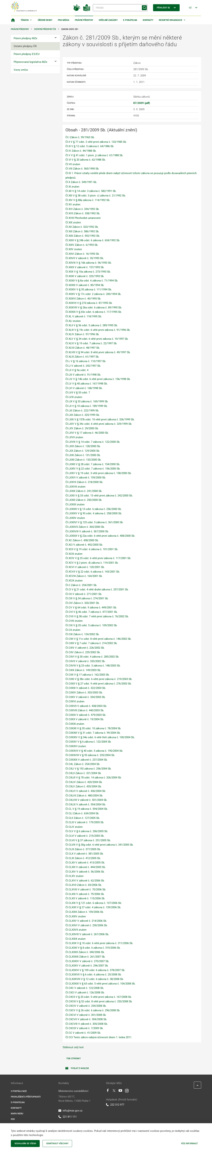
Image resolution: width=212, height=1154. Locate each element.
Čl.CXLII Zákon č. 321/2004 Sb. (83, 773)
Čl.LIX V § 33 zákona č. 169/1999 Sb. (86, 401)
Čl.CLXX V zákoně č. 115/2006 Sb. (85, 898)
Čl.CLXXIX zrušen (75, 938)
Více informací (189, 1143)
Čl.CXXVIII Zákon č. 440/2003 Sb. (84, 710)
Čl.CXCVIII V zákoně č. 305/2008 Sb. (86, 1023)
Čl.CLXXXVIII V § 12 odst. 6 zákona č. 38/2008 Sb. (94, 979)
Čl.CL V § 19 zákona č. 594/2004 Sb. (86, 808)
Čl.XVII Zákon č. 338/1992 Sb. (82, 213)
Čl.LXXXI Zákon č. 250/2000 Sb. (83, 500)
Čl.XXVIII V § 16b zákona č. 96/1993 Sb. (88, 262)
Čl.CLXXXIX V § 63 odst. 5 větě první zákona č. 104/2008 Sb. (100, 983)
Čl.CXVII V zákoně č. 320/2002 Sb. (85, 661)
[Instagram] (127, 1091)
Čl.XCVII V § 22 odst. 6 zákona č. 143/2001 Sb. (92, 571)
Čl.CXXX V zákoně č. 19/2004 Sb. (84, 719)
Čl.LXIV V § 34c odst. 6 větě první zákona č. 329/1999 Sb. (98, 423)
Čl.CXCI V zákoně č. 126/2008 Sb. (85, 992)
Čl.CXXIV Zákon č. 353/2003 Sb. (84, 692)
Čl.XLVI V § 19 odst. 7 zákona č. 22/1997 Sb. (91, 343)
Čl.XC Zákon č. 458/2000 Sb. (82, 540)
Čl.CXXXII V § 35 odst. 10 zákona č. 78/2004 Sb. (93, 728)
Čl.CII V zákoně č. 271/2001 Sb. (83, 594)
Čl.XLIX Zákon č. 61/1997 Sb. (82, 356)
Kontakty (148, 20)
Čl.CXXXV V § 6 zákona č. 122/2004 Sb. (88, 741)
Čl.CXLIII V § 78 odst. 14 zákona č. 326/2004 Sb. (93, 777)
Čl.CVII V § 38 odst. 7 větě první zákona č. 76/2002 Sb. (97, 616)
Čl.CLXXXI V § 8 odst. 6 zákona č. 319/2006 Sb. (93, 947)
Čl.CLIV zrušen (74, 826)
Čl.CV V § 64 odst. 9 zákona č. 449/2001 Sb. (91, 607)
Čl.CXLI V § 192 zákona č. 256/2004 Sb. (88, 768)
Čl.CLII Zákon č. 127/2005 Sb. (82, 818)
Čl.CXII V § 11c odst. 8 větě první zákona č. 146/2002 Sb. (98, 638)
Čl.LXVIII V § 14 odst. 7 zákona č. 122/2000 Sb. (92, 441)
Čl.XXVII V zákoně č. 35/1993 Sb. (84, 258)
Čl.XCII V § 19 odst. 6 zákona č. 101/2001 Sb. (91, 549)
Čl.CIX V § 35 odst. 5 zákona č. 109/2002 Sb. (91, 625)
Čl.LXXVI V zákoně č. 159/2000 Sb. (85, 477)
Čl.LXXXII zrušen (74, 504)
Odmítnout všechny (57, 1143)
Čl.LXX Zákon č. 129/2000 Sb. (82, 450)
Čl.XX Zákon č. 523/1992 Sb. (81, 226)
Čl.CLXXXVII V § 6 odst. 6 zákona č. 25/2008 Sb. (93, 974)
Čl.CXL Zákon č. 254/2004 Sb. (82, 764)
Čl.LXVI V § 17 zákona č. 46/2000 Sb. (87, 432)
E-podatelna (130, 20)
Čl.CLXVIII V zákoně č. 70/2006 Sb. (85, 889)
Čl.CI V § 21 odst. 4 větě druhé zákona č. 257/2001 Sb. (97, 589)
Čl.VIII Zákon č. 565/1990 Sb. (82, 168)
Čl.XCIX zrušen (74, 580)
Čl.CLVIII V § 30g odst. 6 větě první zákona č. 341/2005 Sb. (99, 844)
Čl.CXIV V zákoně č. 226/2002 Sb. (85, 647)
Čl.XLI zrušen (73, 321)
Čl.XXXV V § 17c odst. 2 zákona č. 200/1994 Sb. (93, 294)
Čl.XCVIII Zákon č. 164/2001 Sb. (84, 576)
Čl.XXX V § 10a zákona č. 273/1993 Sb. (88, 271)
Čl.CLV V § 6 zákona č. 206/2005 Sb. (86, 831)
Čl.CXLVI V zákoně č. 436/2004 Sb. (85, 791)
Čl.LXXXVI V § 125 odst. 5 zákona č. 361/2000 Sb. (94, 522)
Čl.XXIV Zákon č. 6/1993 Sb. (81, 244)
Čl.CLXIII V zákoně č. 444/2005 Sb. (85, 867)
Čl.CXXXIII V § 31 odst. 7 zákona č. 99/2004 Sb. (93, 732)
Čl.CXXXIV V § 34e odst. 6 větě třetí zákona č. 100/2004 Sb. (100, 737)
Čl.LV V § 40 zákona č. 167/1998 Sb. (86, 383)
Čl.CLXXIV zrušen (75, 916)
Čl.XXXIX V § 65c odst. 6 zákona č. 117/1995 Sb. (93, 311)
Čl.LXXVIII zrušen (75, 486)
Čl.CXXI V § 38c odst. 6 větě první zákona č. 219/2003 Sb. (98, 679)
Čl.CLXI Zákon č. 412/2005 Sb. (83, 858)
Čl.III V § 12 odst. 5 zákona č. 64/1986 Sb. (89, 146)
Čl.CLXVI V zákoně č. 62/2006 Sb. (85, 880)
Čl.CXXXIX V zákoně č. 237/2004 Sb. (86, 759)
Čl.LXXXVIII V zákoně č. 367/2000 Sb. (87, 531)
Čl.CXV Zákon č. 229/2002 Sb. (82, 652)
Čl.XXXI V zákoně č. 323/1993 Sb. (84, 276)
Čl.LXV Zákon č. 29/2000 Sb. (82, 428)
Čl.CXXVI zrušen (74, 701)
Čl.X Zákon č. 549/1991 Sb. (81, 182)
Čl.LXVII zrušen (74, 437)
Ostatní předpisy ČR (45, 29)
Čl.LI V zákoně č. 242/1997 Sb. (83, 365)
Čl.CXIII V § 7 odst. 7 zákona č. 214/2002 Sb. (91, 643)
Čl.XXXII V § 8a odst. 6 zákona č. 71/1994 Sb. (91, 280)
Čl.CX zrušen (72, 629)
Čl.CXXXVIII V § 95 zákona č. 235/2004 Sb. (90, 755)
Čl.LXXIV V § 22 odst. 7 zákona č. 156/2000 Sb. (92, 468)
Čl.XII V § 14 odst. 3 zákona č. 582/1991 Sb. (90, 191)
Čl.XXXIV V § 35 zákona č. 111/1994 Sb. (88, 289)
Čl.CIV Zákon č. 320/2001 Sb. (82, 603)
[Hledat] (120, 7)
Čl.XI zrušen (72, 186)
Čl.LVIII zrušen (73, 397)
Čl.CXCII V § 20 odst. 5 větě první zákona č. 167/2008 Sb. (98, 996)
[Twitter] (114, 1091)
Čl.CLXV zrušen (74, 876)
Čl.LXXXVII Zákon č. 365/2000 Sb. (85, 526)
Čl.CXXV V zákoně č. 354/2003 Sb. (85, 697)
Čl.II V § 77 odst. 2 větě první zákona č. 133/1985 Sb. (96, 141)
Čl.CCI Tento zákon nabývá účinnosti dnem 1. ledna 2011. (98, 1037)
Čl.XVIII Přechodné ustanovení (83, 218)
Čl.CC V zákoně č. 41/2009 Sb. (83, 1032)
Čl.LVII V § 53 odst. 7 (77, 392)
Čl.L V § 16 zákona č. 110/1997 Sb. (85, 361)
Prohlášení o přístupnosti (26, 1097)
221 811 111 (67, 1116)
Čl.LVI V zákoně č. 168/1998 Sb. (84, 388)
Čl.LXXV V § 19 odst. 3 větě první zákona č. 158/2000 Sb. (98, 473)
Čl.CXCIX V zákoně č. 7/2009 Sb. (84, 1028)
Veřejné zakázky (108, 20)
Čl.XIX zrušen (73, 222)
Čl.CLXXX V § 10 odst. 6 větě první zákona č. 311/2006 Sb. (99, 943)
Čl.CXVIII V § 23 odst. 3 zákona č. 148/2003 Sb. (93, 665)
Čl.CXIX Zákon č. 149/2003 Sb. (83, 670)
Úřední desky (45, 20)
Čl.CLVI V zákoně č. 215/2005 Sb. (84, 835)
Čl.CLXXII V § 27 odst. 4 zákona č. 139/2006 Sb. (93, 907)
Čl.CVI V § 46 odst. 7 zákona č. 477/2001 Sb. (91, 611)
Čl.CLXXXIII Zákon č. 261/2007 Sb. (85, 956)
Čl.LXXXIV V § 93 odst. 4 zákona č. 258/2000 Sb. (93, 513)
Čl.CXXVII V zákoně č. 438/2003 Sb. (86, 706)
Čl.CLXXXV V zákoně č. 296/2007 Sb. (86, 965)
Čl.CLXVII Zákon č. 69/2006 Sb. (83, 885)
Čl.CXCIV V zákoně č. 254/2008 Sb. (85, 1005)
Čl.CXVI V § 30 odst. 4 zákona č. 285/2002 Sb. (92, 656)
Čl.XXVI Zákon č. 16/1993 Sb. (82, 253)
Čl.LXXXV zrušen (75, 518)
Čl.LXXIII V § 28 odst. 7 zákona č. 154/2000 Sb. (92, 464)
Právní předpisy (84, 20)
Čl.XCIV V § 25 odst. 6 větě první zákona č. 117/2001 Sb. (98, 558)
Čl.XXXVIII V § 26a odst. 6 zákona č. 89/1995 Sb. (93, 307)
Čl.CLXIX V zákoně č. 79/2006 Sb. (84, 894)
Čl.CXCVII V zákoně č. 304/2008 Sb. (86, 1019)
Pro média (63, 20)
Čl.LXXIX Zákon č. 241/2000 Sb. (83, 491)
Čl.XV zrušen (72, 204)
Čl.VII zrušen (72, 164)
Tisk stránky (73, 1058)
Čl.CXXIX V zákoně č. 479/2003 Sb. (85, 715)
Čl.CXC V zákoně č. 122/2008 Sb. (84, 988)
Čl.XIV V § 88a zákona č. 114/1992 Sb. (87, 200)
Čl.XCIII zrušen (73, 553)
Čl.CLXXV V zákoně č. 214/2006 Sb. (86, 920)
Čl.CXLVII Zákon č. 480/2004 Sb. (84, 795)
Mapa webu (17, 1113)
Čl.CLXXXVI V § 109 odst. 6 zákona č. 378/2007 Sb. (95, 970)
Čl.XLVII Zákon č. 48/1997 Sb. (82, 347)
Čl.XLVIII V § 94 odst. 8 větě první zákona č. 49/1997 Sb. (97, 352)
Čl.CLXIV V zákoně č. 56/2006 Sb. (85, 871)
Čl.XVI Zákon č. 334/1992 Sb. (82, 209)
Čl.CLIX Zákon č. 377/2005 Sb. (83, 849)
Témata (25, 20)
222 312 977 (115, 1104)
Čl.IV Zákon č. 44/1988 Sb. (80, 150)
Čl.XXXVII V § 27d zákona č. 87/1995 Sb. (88, 303)
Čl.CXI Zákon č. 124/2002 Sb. (82, 634)
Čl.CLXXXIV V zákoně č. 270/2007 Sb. (87, 961)
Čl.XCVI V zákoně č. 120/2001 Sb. (85, 567)
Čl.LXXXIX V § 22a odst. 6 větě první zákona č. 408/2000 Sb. (100, 535)
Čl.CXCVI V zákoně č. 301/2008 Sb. (85, 1015)
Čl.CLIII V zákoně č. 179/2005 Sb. (84, 822)
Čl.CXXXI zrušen (74, 723)
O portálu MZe (19, 1091)
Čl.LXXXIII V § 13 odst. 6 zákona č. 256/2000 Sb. (93, 509)
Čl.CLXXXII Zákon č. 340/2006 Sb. (85, 952)
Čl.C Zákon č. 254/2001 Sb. (81, 585)
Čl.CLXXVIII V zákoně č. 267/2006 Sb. (87, 934)
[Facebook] (107, 1091)
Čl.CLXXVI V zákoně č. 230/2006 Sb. (86, 925)
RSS (13, 1119)
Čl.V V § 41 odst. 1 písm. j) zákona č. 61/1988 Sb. (94, 155)
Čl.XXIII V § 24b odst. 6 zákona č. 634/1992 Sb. (92, 240)
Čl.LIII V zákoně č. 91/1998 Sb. (83, 374)
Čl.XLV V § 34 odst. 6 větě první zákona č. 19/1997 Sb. (96, 338)
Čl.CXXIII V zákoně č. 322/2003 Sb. (85, 688)
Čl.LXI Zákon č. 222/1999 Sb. (82, 410)
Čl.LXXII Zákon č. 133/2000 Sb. (83, 459)
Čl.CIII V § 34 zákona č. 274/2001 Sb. (86, 598)
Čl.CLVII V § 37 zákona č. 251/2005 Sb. (88, 840)
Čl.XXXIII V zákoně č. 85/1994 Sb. (84, 285)
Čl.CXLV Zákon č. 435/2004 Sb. (83, 786)
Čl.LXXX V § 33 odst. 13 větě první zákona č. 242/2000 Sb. (99, 495)
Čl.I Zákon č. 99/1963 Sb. (80, 137)
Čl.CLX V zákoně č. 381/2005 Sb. (84, 853)
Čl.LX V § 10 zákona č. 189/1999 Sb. (86, 406)
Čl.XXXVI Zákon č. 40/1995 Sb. (83, 298)
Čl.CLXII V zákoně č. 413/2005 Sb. (85, 862)
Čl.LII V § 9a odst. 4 (76, 370)
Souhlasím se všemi (25, 1143)
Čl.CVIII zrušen (74, 620)
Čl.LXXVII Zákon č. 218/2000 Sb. (84, 482)
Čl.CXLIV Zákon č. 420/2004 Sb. (84, 782)
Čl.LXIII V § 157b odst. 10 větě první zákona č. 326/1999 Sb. (100, 419)
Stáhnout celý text (73, 1047)
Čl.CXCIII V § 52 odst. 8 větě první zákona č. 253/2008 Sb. (98, 1001)
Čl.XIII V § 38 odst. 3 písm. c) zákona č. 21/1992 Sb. (95, 195)
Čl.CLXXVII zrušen (75, 929)
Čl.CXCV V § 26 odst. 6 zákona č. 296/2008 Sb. (92, 1010)
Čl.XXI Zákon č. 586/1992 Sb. (82, 231)
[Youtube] (120, 1091)
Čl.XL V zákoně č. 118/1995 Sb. (83, 316)
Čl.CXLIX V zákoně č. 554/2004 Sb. (85, 804)
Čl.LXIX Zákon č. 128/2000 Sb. (83, 446)
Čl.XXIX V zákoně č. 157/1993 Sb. (84, 267)
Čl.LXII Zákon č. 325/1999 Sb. (82, 415)
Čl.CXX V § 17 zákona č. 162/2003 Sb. (87, 674)
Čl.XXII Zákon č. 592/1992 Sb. (82, 235)
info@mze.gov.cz (70, 1110)
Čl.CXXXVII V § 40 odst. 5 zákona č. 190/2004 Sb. (94, 750)
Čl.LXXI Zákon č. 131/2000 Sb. (83, 455)
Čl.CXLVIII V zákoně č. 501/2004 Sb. (86, 800)
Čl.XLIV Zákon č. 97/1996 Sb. (82, 334)
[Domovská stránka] (13, 20)
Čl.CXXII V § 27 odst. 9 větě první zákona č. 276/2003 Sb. (98, 683)
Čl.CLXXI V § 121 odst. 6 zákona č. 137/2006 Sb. (93, 903)
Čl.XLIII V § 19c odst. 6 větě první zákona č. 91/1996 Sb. (97, 329)
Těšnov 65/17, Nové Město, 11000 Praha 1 (74, 1098)
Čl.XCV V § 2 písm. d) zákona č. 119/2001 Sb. (91, 562)
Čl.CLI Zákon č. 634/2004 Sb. (82, 813)
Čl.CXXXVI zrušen (75, 746)
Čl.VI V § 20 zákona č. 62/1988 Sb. (85, 159)
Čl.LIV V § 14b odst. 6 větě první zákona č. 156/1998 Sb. (97, 379)
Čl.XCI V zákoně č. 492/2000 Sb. (84, 544)
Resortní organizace (170, 20)
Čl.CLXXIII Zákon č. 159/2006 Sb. (84, 911)
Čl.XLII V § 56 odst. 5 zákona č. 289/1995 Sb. (91, 325)
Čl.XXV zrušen (73, 249)
